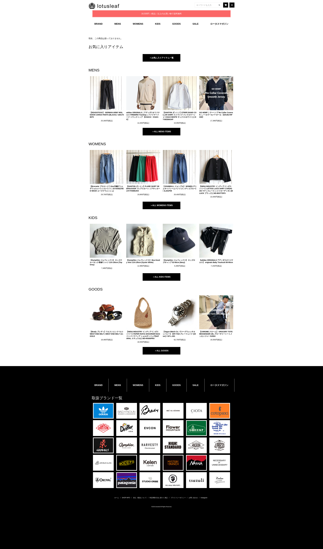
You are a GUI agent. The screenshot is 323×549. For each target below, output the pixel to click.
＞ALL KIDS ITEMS (162, 277)
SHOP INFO (126, 498)
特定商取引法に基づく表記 (159, 498)
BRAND (98, 24)
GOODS (176, 24)
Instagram (204, 498)
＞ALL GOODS (162, 351)
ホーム (116, 498)
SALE (195, 24)
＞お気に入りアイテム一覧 (161, 58)
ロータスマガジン (219, 24)
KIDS (157, 24)
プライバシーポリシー (178, 498)
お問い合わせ (193, 498)
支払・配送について (140, 498)
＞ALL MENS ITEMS (161, 131)
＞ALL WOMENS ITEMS (161, 205)
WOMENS (138, 24)
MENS (117, 24)
